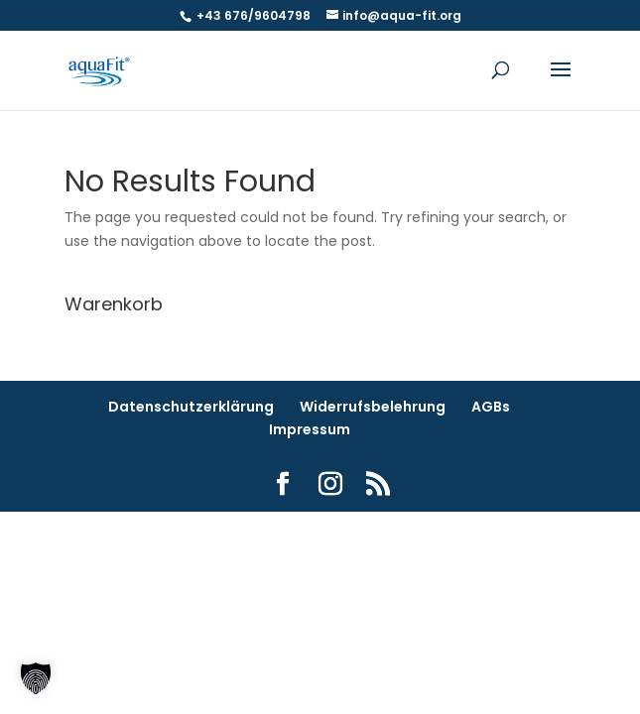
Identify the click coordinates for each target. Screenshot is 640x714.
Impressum (309, 429)
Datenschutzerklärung (191, 406)
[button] (35, 678)
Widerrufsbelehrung (373, 406)
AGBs (490, 406)
